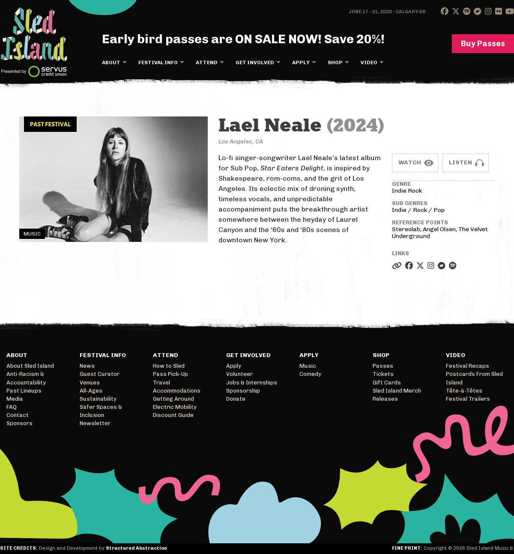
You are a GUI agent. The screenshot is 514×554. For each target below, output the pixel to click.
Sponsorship (243, 390)
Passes (383, 366)
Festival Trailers (468, 399)
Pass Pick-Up (170, 374)
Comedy (310, 374)
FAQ (11, 407)
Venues (90, 382)
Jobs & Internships (251, 382)
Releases (385, 399)
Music (307, 366)
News (87, 366)
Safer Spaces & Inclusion (101, 411)
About (111, 63)
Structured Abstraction (136, 548)
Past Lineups (24, 390)
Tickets (383, 374)
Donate (235, 399)
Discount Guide (173, 415)
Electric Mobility (175, 407)
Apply (301, 63)
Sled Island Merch (397, 390)
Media (14, 399)
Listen (460, 162)
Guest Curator (100, 374)
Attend (207, 63)
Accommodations (176, 390)
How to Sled (169, 366)
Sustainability (98, 399)
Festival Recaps (467, 366)
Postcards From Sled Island (474, 378)
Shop (335, 63)
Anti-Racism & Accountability (26, 378)
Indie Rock (407, 190)
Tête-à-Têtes (464, 390)
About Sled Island (30, 366)
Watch (409, 162)
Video (369, 63)
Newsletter (95, 423)
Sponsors (19, 423)
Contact (17, 415)
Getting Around (173, 399)
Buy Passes (483, 43)
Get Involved (255, 63)
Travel (161, 382)
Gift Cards (387, 382)
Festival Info (158, 63)
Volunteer (239, 374)
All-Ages (91, 390)
